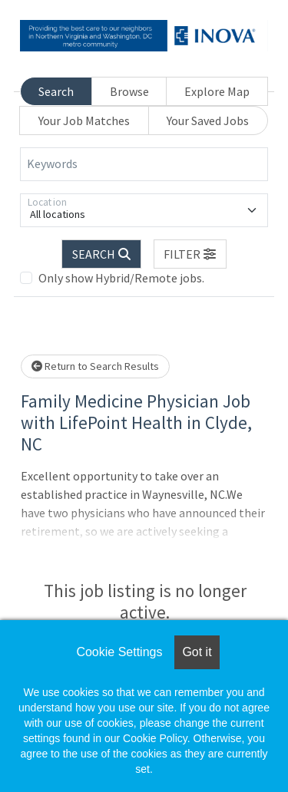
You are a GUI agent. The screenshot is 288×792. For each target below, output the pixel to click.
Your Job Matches (84, 120)
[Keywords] (144, 164)
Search (56, 91)
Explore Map (217, 91)
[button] (190, 254)
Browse (129, 91)
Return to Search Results (95, 366)
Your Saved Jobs (208, 120)
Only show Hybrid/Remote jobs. (121, 277)
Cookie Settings (119, 651)
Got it (196, 651)
